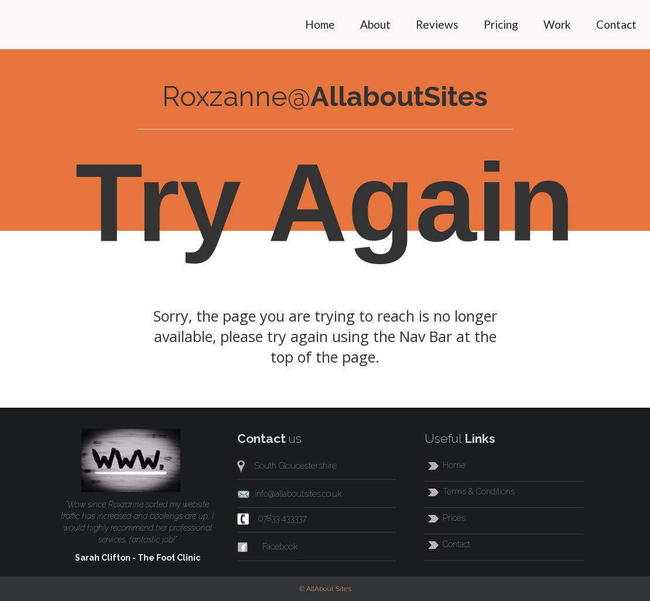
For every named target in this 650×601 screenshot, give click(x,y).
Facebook (279, 546)
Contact (616, 24)
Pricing (501, 24)
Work (557, 24)
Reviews (437, 24)
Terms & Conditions (479, 491)
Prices (454, 518)
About (375, 24)
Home (320, 24)
